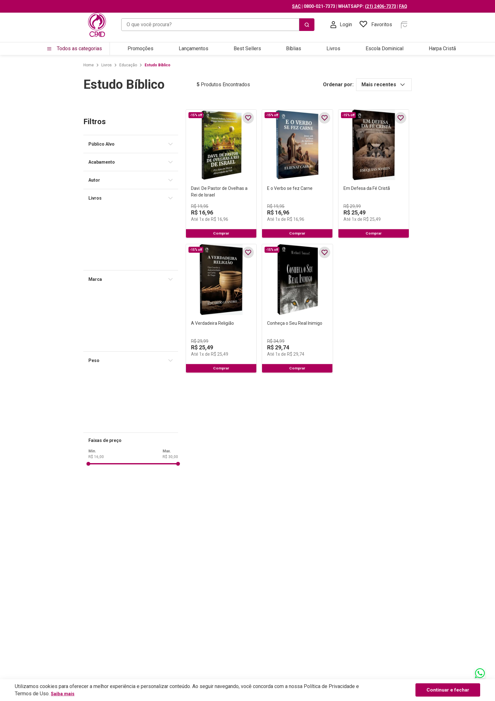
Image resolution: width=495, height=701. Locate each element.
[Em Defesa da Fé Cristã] (403, 189)
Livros (62, 65)
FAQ (452, 6)
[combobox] (218, 24)
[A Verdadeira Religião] (191, 353)
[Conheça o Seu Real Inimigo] (297, 353)
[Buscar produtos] (355, 24)
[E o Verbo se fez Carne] (297, 189)
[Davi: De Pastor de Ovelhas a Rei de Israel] (191, 189)
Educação (84, 65)
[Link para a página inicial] (44, 65)
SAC (345, 6)
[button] (89, 144)
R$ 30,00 (126, 457)
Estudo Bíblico (113, 65)
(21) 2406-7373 (429, 6)
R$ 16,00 (52, 457)
